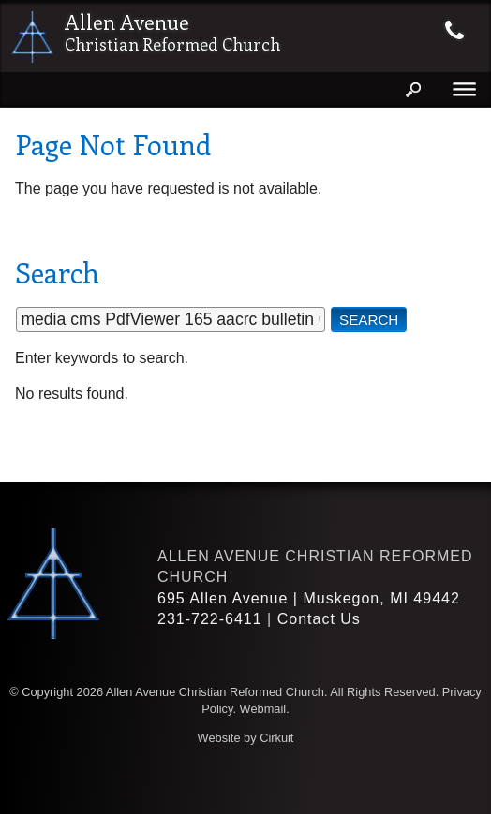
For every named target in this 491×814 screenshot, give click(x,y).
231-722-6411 (209, 619)
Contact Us (319, 619)
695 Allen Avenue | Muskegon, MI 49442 (308, 598)
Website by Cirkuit (246, 738)
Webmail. (265, 709)
